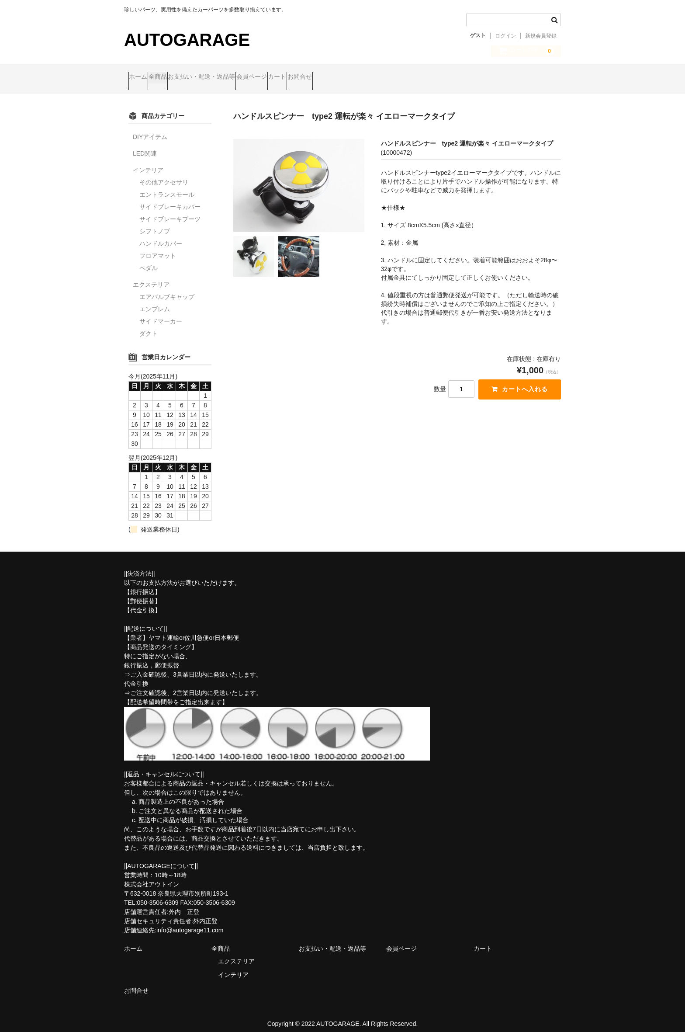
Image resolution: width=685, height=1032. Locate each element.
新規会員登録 (541, 36)
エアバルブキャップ (166, 289)
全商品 (179, 77)
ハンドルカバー (160, 236)
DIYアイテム (150, 129)
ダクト (148, 326)
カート (348, 77)
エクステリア (151, 277)
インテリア (148, 162)
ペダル (148, 260)
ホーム (142, 77)
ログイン (505, 36)
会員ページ (306, 77)
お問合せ (388, 77)
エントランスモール (166, 187)
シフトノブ (154, 223)
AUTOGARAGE (187, 39)
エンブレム (154, 301)
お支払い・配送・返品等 (239, 77)
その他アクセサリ (163, 174)
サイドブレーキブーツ (170, 211)
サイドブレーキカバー (170, 199)
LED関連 (145, 145)
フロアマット (157, 248)
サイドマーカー (160, 313)
